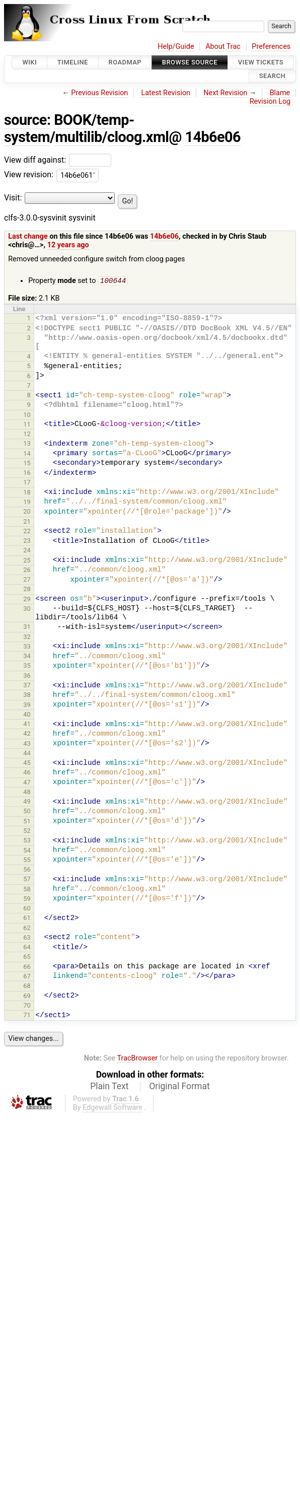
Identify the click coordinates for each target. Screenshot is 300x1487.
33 (27, 647)
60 (27, 909)
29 (27, 600)
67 (27, 977)
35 (27, 666)
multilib (78, 137)
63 (27, 938)
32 (27, 638)
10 (27, 415)
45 (27, 763)
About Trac (223, 46)
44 (27, 754)
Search (272, 76)
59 (27, 899)
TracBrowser (137, 1059)
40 (27, 715)
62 (27, 929)
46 (27, 773)
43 (27, 744)
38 (27, 695)
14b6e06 (213, 137)
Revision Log (270, 101)
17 (27, 483)
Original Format (179, 1087)
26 (27, 571)
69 (27, 997)
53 (27, 841)
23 (27, 541)
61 (27, 919)
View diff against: (57, 160)
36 (27, 676)
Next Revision (225, 93)
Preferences (271, 46)
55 (27, 861)
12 (27, 435)
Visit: (13, 197)
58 (27, 890)
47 (27, 783)
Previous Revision (99, 93)
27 (27, 580)
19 (27, 503)
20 (27, 512)
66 (27, 967)
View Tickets (260, 62)
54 (27, 851)
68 (27, 986)
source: (27, 119)
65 (27, 957)
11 (27, 425)
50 (27, 812)
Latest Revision (165, 93)
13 (27, 444)
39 (27, 706)
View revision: (28, 175)
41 (27, 725)
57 (27, 880)
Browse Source (189, 62)
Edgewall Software (112, 1108)
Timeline (72, 62)
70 (27, 1006)
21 (27, 522)
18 (27, 493)
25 (27, 561)
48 (27, 793)
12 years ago (68, 245)
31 (27, 627)
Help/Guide (176, 46)
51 (27, 822)
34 (27, 657)
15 (27, 464)
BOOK (72, 119)
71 (27, 1016)
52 (27, 831)
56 (27, 870)
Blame (280, 93)
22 (27, 532)
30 (27, 609)
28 (27, 590)
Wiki (29, 62)
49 (27, 802)
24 (27, 551)
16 (27, 473)
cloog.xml (138, 137)
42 (27, 734)
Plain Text (109, 1087)
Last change (28, 236)
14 (27, 454)
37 (27, 686)
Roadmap (125, 62)
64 (27, 948)
